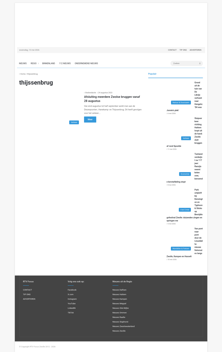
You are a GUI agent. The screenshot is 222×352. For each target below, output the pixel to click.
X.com (70, 294)
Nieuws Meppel (119, 303)
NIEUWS (23, 63)
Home (22, 74)
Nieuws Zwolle (119, 331)
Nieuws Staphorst (120, 322)
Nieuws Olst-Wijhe (121, 308)
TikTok (71, 312)
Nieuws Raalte (119, 317)
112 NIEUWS (65, 63)
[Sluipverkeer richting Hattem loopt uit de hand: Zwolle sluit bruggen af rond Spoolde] (170, 129)
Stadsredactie (90, 93)
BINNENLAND (48, 63)
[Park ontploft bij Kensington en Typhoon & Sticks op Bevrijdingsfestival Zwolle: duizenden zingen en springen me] (170, 200)
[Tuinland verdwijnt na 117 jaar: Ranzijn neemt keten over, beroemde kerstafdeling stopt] (170, 165)
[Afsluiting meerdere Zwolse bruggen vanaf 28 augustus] (50, 108)
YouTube (72, 303)
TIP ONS (183, 50)
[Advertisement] (111, 23)
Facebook (72, 290)
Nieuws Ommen (120, 312)
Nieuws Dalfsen (120, 290)
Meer (90, 119)
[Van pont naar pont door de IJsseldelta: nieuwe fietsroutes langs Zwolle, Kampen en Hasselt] (170, 239)
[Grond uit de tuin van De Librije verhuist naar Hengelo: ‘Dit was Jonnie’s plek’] (170, 93)
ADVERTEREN (195, 50)
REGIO (34, 63)
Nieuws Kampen (120, 299)
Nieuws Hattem (119, 294)
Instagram (72, 299)
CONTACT (172, 50)
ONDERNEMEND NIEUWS (86, 63)
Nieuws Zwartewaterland (124, 326)
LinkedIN (72, 308)
